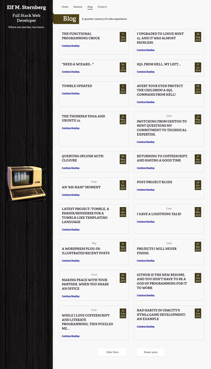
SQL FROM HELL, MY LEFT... (159, 65)
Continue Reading (70, 46)
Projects (102, 7)
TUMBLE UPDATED (77, 86)
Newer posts (151, 352)
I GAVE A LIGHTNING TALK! (159, 214)
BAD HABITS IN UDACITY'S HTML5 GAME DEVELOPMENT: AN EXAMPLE (161, 315)
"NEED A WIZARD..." (78, 65)
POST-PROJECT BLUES (154, 182)
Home (65, 7)
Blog (89, 7)
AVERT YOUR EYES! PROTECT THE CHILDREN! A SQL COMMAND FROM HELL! (160, 90)
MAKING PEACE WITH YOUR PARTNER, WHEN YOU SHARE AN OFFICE (85, 284)
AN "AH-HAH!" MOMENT (81, 187)
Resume (78, 7)
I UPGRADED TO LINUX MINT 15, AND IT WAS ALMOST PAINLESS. (160, 38)
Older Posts (112, 352)
